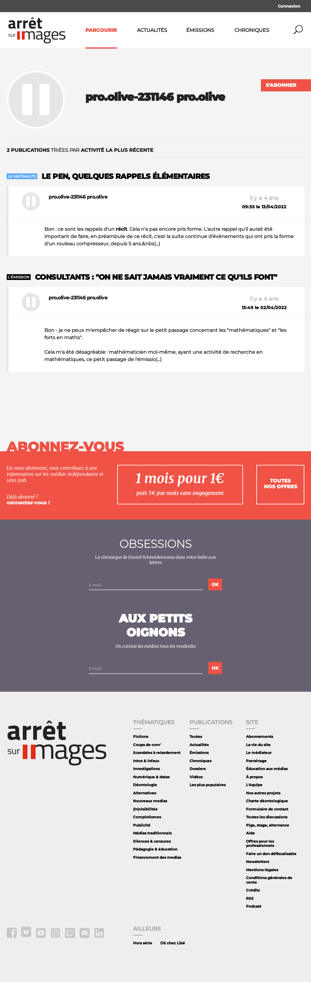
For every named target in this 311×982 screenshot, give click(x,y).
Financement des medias (157, 857)
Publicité (141, 825)
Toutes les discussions (266, 817)
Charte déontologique (267, 801)
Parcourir (101, 30)
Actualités (152, 30)
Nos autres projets (263, 793)
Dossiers (198, 768)
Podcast (253, 906)
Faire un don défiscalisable (271, 853)
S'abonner (281, 85)
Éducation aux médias (267, 768)
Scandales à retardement (156, 752)
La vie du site (258, 744)
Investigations (146, 768)
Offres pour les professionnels (260, 843)
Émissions (200, 30)
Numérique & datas (151, 777)
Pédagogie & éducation (155, 849)
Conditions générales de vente (269, 879)
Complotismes (147, 817)
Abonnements (259, 736)
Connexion (289, 6)
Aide (250, 833)
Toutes (196, 736)
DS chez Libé (172, 943)
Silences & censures (152, 841)
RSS (250, 898)
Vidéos (196, 777)
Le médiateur (259, 752)
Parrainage (256, 761)
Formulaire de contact (267, 809)
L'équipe (254, 785)
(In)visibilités (145, 809)
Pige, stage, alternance (267, 825)
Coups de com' (147, 744)
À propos (254, 777)
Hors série (142, 943)
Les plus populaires (208, 785)
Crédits (253, 890)
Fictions (140, 736)
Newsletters (257, 861)
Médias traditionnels (152, 833)
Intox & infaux (146, 761)
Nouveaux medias (150, 801)
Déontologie (145, 785)
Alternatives (144, 793)
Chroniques (251, 30)
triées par (80, 150)
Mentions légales (262, 870)
